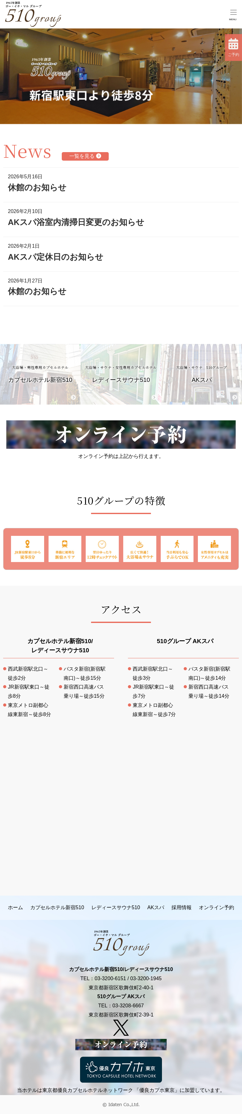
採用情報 (181, 907)
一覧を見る (85, 156)
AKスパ (201, 374)
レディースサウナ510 (121, 374)
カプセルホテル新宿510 (40, 374)
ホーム (15, 907)
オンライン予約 (216, 907)
